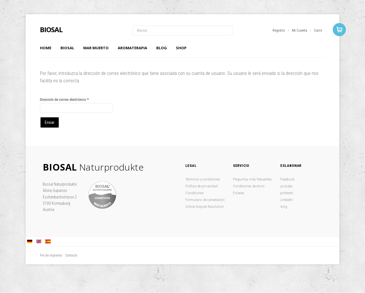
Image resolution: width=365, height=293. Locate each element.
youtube (286, 186)
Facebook (287, 179)
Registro (279, 30)
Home (45, 47)
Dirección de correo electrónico (64, 99)
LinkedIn (286, 200)
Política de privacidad (201, 186)
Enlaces (238, 193)
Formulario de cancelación (205, 200)
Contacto (71, 255)
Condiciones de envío (249, 186)
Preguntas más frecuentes (252, 179)
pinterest (286, 193)
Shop (181, 47)
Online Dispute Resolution (204, 206)
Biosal (67, 47)
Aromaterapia (132, 47)
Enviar (49, 122)
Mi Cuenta (299, 30)
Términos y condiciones (202, 179)
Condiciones (194, 193)
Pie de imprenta (51, 255)
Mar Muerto (96, 47)
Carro (318, 30)
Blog (161, 47)
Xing (283, 206)
